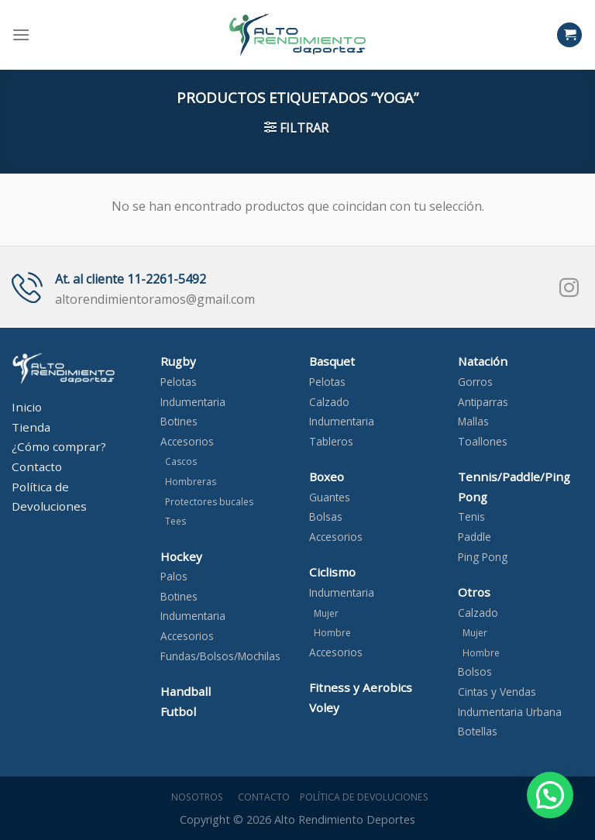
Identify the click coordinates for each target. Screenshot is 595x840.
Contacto (261, 797)
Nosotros (195, 797)
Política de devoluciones (364, 797)
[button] (550, 795)
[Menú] (21, 34)
